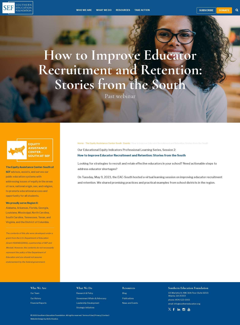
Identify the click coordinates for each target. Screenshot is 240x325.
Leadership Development (87, 303)
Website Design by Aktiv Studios (44, 319)
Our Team (34, 293)
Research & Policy (84, 293)
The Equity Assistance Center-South (103, 143)
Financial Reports (38, 303)
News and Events (130, 303)
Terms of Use (88, 315)
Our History (35, 298)
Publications (128, 298)
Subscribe (206, 10)
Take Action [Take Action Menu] (142, 10)
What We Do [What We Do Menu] (104, 10)
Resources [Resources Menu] (123, 10)
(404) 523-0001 (182, 300)
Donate (224, 10)
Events (126, 143)
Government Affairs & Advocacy (91, 298)
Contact (105, 315)
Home (81, 143)
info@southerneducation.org (187, 304)
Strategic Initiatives (85, 307)
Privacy (98, 315)
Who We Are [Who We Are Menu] (84, 10)
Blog (124, 293)
